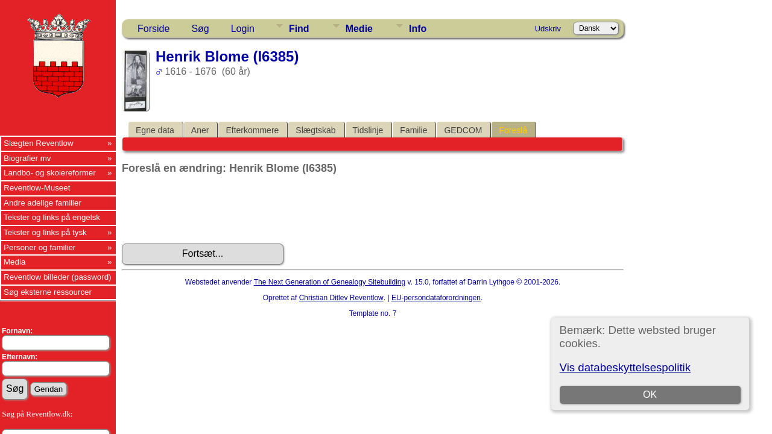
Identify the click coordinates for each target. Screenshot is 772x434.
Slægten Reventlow (39, 143)
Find (299, 29)
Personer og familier (39, 247)
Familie (413, 130)
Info (417, 29)
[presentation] (213, 209)
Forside (153, 29)
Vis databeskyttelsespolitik (625, 367)
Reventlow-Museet (37, 187)
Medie (359, 29)
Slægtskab (315, 130)
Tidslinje (368, 130)
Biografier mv (27, 158)
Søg (200, 29)
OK (650, 394)
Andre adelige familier (42, 202)
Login (243, 29)
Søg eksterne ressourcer (48, 292)
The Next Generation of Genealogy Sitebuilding (330, 282)
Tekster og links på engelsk (52, 217)
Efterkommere (252, 130)
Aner (200, 130)
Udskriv (548, 28)
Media (14, 261)
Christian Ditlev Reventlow (341, 298)
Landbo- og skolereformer (50, 172)
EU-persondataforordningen (436, 298)
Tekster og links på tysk (45, 232)
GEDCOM (463, 130)
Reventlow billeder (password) (58, 276)
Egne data (155, 130)
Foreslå (513, 130)
